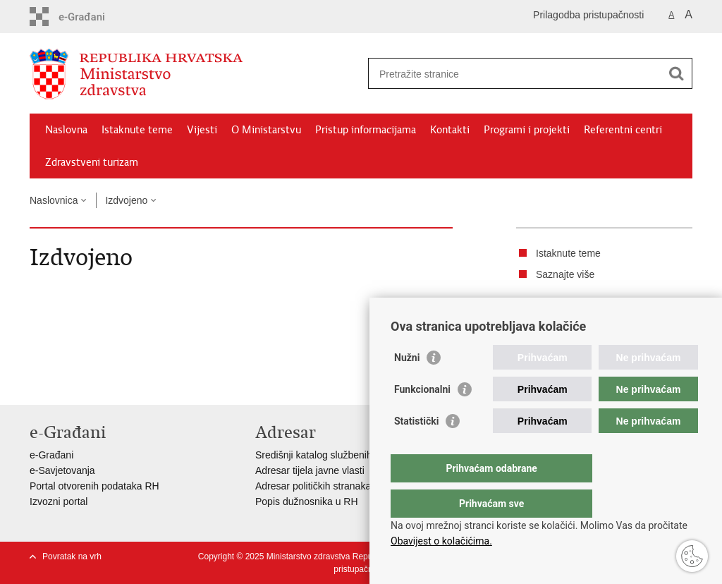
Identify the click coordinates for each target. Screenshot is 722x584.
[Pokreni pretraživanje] (676, 73)
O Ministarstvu (266, 129)
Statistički (416, 449)
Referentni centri (623, 129)
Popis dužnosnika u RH (306, 501)
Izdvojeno (126, 200)
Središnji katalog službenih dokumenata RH (350, 455)
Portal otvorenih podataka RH (94, 486)
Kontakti (450, 129)
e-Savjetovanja (62, 470)
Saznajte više (565, 274)
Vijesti (202, 129)
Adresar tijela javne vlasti (310, 470)
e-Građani (51, 455)
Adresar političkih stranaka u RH (325, 486)
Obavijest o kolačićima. (441, 541)
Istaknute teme (137, 129)
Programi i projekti (527, 129)
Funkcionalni (422, 417)
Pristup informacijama (365, 129)
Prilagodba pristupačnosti (588, 14)
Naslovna (66, 129)
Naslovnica (54, 200)
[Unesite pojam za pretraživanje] (515, 73)
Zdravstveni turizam (91, 162)
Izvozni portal (58, 501)
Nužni (407, 385)
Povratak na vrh (72, 556)
